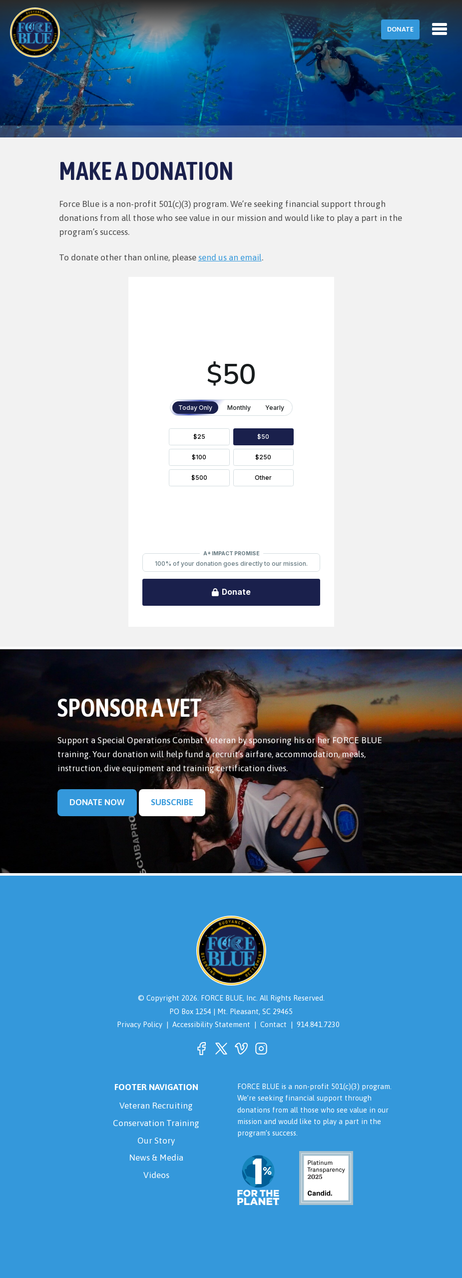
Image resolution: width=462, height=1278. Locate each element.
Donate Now (97, 802)
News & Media (156, 1158)
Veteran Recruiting (156, 1106)
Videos (156, 1175)
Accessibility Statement (211, 1024)
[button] (201, 1049)
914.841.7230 (318, 1024)
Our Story (156, 1141)
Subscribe (172, 802)
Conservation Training (156, 1123)
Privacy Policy (139, 1024)
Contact (273, 1024)
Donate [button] (400, 29)
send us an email (230, 257)
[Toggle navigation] (439, 29)
